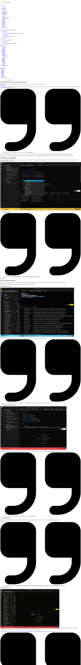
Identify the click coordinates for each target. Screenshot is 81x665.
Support (3, 11)
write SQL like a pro (21, 631)
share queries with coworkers (39, 631)
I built (1, 282)
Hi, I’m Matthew (3, 86)
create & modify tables (28, 631)
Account (3, 16)
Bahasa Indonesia (5, 27)
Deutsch (3, 21)
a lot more (71, 154)
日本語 (3, 24)
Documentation (4, 12)
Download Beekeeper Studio (6, 211)
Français (3, 22)
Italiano (3, 25)
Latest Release (4, 14)
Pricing (3, 7)
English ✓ (4, 19)
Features (3, 8)
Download (4, 5)
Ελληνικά (3, 23)
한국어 (3, 26)
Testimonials (4, 9)
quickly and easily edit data (13, 631)
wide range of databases (13, 451)
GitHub (3, 13)
